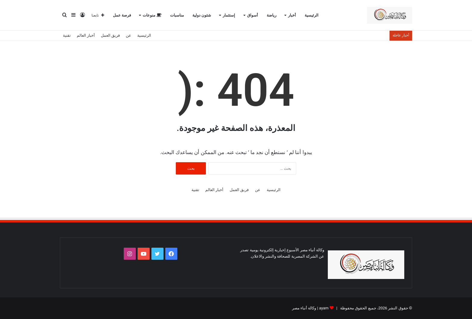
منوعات (152, 15)
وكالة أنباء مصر (304, 308)
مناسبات (177, 15)
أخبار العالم (86, 35)
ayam (324, 308)
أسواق (252, 15)
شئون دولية (201, 15)
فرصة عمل (122, 15)
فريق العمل (110, 35)
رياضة (271, 15)
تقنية (67, 35)
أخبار (292, 15)
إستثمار (229, 15)
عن (128, 35)
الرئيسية (311, 15)
